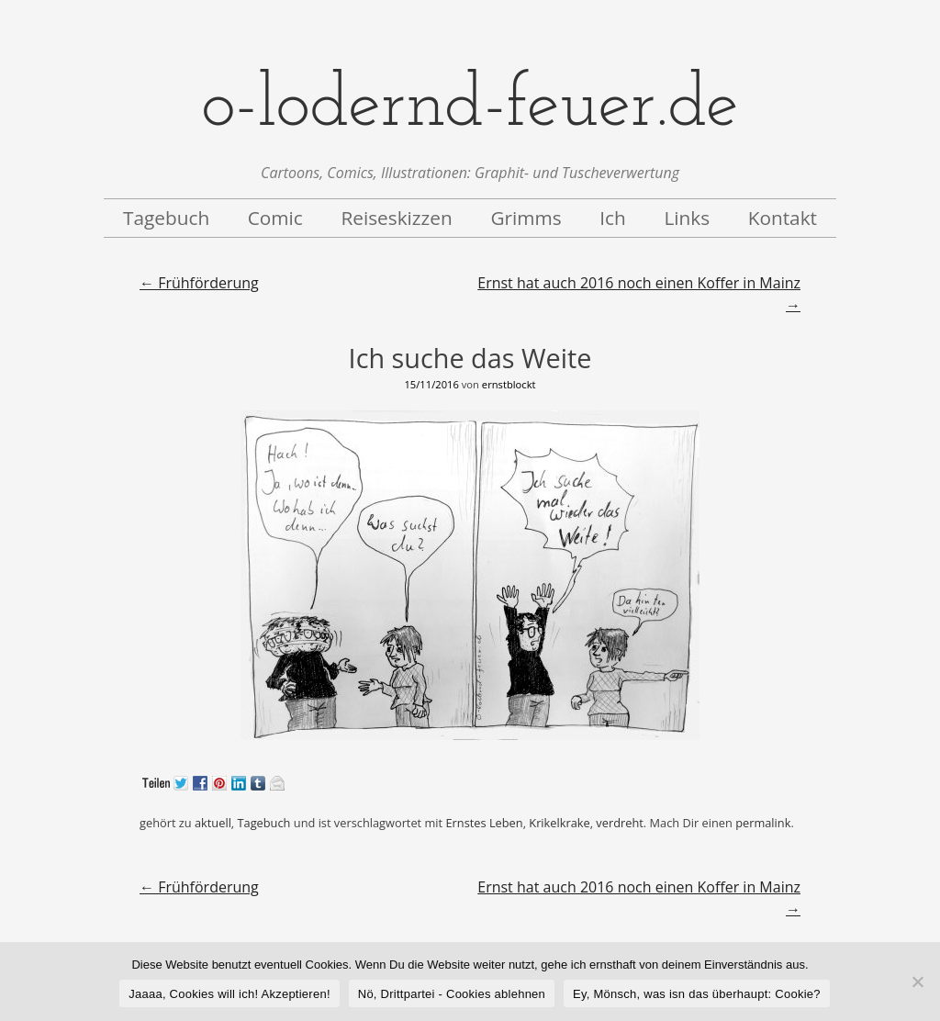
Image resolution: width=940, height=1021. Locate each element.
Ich (612, 217)
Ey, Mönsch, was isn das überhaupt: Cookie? (697, 994)
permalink (762, 822)
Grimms (525, 217)
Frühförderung (199, 283)
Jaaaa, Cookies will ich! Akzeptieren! (229, 994)
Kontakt (782, 217)
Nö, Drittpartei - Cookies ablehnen (451, 994)
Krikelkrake (559, 822)
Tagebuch (166, 217)
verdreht (619, 822)
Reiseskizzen (396, 217)
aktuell (213, 822)
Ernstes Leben (483, 822)
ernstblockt (509, 384)
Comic (275, 217)
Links (687, 217)
